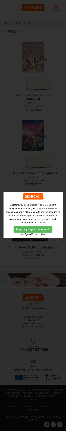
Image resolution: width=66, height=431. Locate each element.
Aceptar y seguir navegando (33, 229)
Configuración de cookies (33, 234)
